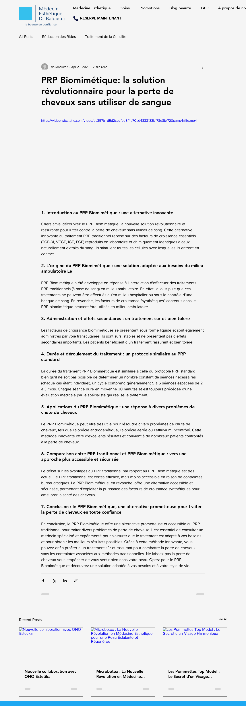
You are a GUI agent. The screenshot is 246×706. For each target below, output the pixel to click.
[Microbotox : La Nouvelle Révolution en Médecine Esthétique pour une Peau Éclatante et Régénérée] (123, 645)
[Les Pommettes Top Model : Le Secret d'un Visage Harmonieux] (195, 645)
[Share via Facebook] (43, 581)
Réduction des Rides (59, 36)
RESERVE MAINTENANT (101, 18)
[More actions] (202, 66)
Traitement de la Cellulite (105, 36)
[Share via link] (76, 581)
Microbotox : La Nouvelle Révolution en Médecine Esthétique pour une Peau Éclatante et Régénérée (120, 674)
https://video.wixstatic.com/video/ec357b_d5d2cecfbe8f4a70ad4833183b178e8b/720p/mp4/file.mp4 (119, 120)
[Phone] (76, 18)
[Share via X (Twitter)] (54, 581)
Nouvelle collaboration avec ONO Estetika (50, 674)
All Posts (26, 36)
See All (222, 619)
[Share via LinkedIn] (65, 581)
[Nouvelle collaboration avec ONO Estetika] (51, 645)
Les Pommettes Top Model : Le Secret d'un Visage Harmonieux (194, 674)
